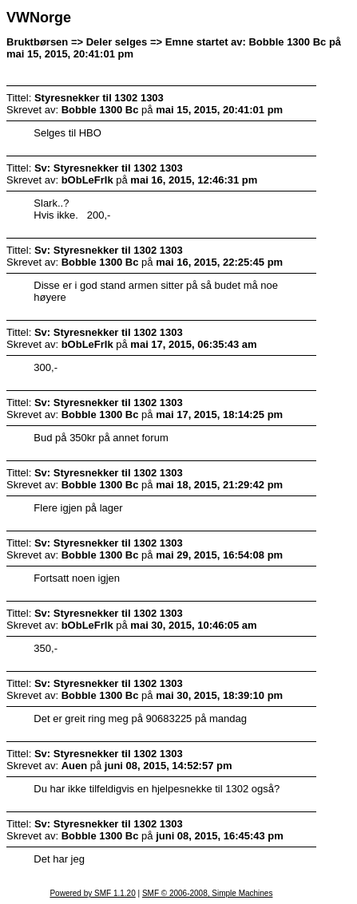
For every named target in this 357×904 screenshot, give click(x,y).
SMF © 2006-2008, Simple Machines (207, 893)
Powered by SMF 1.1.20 (92, 893)
